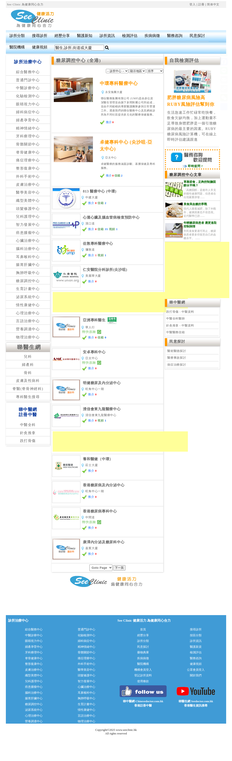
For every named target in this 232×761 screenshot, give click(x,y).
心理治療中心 (28, 313)
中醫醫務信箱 (175, 332)
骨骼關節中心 (28, 144)
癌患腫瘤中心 (28, 233)
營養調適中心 (28, 329)
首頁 (143, 629)
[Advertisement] (120, 302)
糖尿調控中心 (28, 281)
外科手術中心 (28, 176)
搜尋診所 (39, 36)
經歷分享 (62, 36)
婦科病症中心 (28, 112)
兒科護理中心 (28, 216)
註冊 (201, 4)
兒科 (28, 356)
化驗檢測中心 (28, 96)
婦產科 (28, 365)
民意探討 (197, 36)
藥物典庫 (143, 652)
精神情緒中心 (28, 128)
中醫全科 (28, 425)
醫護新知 (84, 36)
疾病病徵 (152, 36)
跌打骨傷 (28, 441)
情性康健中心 (28, 305)
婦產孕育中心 (28, 120)
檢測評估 (129, 36)
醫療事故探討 (176, 357)
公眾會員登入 (196, 669)
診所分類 (17, 36)
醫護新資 (196, 646)
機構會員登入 (143, 669)
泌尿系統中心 (28, 297)
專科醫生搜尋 (28, 397)
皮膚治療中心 (28, 184)
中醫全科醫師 (175, 318)
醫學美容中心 (28, 192)
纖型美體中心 (28, 200)
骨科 (28, 373)
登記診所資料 (143, 675)
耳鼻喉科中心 (28, 257)
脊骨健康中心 (28, 152)
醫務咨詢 (174, 36)
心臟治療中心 (28, 240)
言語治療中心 (28, 321)
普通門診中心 (28, 80)
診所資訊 (107, 36)
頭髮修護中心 (28, 209)
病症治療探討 (176, 364)
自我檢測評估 (184, 60)
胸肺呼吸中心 (28, 273)
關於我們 (196, 675)
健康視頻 (39, 47)
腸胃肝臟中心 (28, 265)
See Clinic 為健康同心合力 (25, 4)
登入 (192, 4)
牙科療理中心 (28, 136)
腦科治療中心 (28, 249)
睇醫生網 (29, 347)
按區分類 (196, 635)
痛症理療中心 (28, 160)
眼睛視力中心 (28, 104)
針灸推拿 (28, 433)
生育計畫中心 (28, 289)
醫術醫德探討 (176, 351)
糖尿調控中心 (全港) (78, 60)
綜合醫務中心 (28, 72)
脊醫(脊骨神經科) (27, 389)
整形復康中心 (28, 168)
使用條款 (143, 681)
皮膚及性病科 (28, 381)
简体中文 (213, 4)
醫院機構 (17, 47)
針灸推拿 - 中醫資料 (180, 325)
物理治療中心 (28, 337)
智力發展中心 (28, 224)
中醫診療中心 (28, 88)
